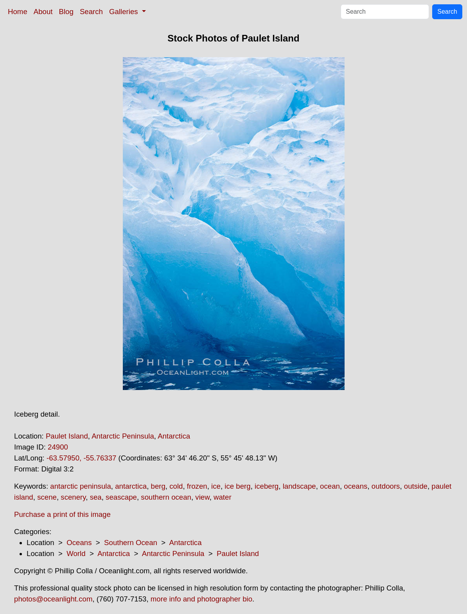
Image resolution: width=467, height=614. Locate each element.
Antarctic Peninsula (123, 436)
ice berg (237, 486)
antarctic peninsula (80, 486)
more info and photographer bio (201, 599)
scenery (73, 497)
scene (47, 497)
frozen (197, 486)
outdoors (386, 486)
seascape (121, 497)
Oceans (79, 542)
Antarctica (174, 436)
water (223, 497)
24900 (58, 447)
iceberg (266, 486)
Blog (66, 11)
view (202, 497)
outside (415, 486)
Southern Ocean (130, 542)
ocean (330, 486)
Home (17, 11)
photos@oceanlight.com (53, 599)
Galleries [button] (124, 11)
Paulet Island (67, 436)
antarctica (131, 486)
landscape (299, 486)
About (43, 11)
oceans (355, 486)
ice (216, 486)
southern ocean (166, 497)
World (75, 553)
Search (91, 11)
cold (176, 486)
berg (158, 486)
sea (96, 497)
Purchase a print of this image (62, 514)
